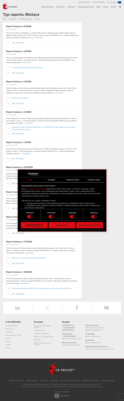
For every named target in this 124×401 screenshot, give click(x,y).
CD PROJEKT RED (84, 2)
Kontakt (113, 7)
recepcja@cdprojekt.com (71, 338)
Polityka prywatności (16, 380)
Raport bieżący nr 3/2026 (18, 82)
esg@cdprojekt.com (93, 342)
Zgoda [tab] (30, 179)
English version (98, 2)
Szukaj (120, 7)
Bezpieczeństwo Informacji (69, 380)
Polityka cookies (31, 380)
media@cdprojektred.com (95, 327)
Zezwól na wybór (62, 225)
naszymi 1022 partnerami (36, 189)
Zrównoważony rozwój (86, 7)
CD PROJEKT (10, 6)
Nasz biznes (60, 7)
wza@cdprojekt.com (93, 336)
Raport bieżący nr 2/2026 (18, 112)
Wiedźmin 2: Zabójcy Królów (43, 337)
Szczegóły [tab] (51, 179)
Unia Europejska (112, 2)
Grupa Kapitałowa (47, 7)
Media (98, 7)
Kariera (105, 7)
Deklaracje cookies (108, 380)
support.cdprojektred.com (71, 345)
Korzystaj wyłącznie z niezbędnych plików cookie (34, 225)
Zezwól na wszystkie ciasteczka (90, 225)
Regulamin (44, 380)
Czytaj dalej (39, 37)
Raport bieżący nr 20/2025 (19, 167)
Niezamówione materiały (90, 380)
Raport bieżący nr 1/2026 (18, 142)
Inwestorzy (71, 7)
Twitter (47, 308)
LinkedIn (17, 308)
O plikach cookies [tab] (94, 179)
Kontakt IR (53, 380)
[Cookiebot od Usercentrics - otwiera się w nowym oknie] (29, 174)
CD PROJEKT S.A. (68, 325)
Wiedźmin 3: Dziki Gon (42, 333)
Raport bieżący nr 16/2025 (19, 272)
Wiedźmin (37, 340)
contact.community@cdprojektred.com (100, 349)
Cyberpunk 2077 (39, 330)
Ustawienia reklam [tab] (72, 179)
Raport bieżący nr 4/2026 (18, 51)
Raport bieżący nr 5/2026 (18, 26)
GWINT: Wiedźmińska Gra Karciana (42, 343)
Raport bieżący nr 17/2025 (19, 242)
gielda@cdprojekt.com (94, 330)
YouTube (106, 308)
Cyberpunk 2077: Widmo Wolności (42, 326)
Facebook (76, 308)
